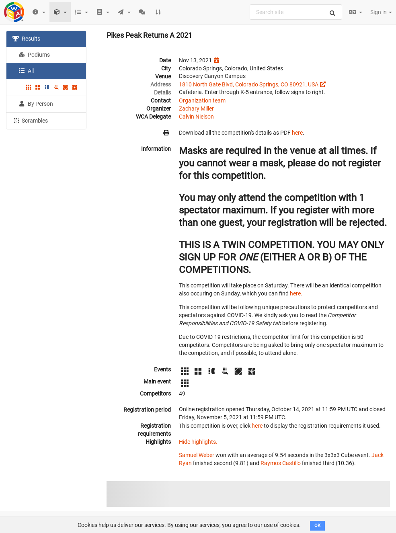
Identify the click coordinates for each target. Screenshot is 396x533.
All (26, 71)
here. (296, 293)
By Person (35, 103)
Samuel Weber (196, 455)
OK (317, 525)
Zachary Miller (196, 108)
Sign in (381, 12)
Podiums (34, 54)
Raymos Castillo (281, 463)
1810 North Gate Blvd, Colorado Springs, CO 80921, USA (248, 84)
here (297, 132)
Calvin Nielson (196, 116)
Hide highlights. (198, 442)
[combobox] (296, 12)
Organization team (202, 100)
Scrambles (30, 120)
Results (26, 38)
